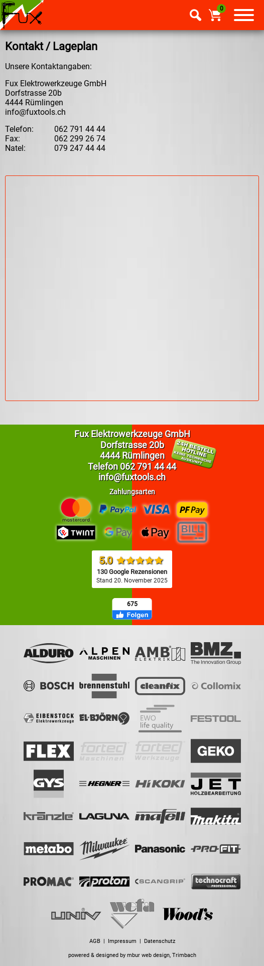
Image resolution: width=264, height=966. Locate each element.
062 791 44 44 (148, 466)
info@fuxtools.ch (35, 112)
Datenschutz (159, 941)
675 (132, 604)
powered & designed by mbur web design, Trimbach (132, 955)
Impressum (122, 941)
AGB (94, 941)
